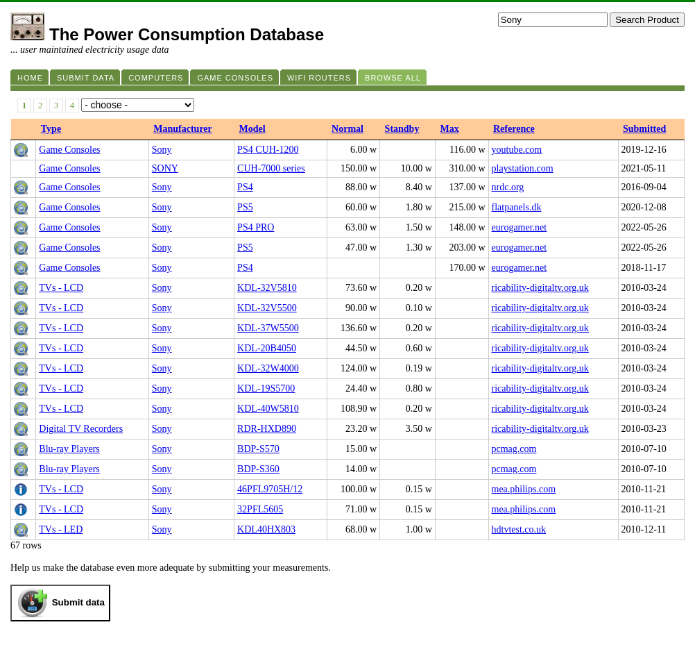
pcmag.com (514, 449)
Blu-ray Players (69, 449)
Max (449, 129)
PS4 (245, 187)
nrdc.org (508, 187)
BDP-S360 (258, 469)
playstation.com (523, 168)
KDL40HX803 (266, 529)
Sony (162, 149)
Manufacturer (182, 129)
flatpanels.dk (517, 207)
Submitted (644, 129)
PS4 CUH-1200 (267, 149)
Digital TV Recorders (81, 429)
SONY (165, 168)
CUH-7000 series (271, 168)
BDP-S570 (258, 449)
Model (252, 129)
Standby (402, 129)
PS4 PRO (255, 227)
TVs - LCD (61, 288)
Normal (347, 129)
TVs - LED (61, 529)
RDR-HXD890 (266, 429)
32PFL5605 (260, 509)
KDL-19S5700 (266, 388)
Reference (514, 129)
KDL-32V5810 (267, 288)
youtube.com (517, 149)
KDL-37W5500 (268, 328)
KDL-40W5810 (268, 408)
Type (51, 129)
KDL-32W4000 (268, 368)
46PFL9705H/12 (269, 489)
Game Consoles (69, 149)
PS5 (245, 207)
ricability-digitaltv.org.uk (540, 288)
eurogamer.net (519, 227)
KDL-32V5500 (267, 308)
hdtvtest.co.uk (519, 529)
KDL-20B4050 (266, 348)
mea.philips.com (524, 489)
